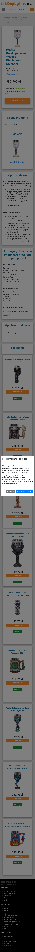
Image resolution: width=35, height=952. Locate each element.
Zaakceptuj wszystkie (24, 491)
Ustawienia (10, 491)
